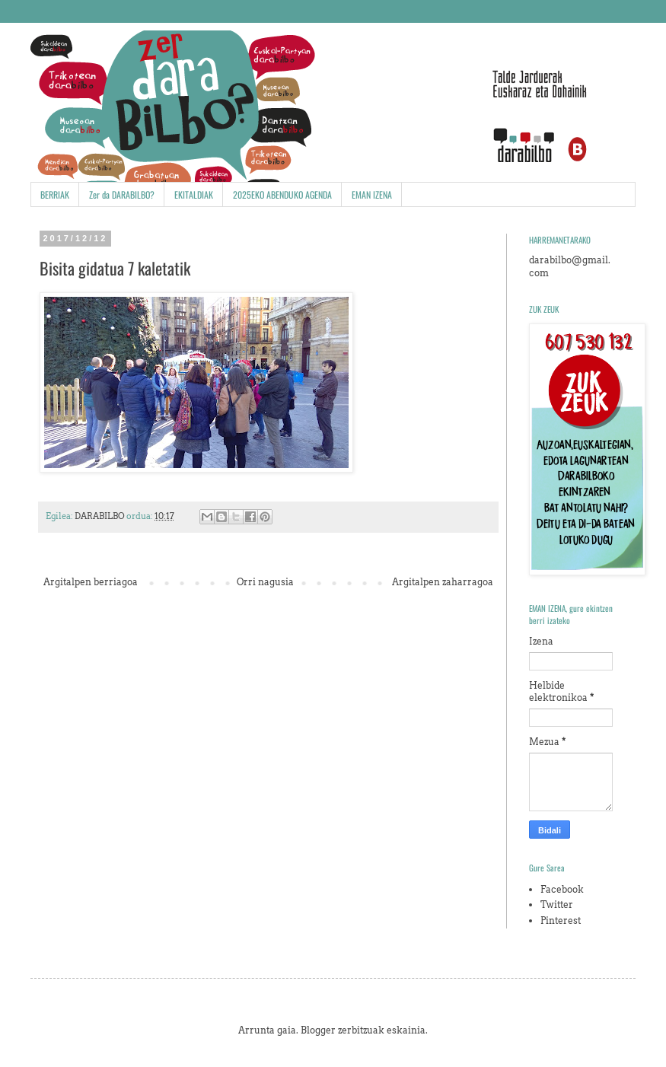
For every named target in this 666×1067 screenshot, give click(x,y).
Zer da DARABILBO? (122, 194)
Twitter (556, 904)
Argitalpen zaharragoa (442, 582)
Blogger (318, 1030)
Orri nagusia (265, 582)
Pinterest (560, 920)
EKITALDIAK (193, 194)
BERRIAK (54, 194)
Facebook (562, 889)
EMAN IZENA (372, 194)
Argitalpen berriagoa (90, 582)
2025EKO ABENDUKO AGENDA (282, 194)
